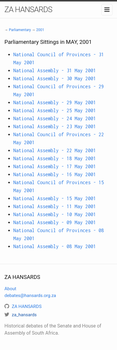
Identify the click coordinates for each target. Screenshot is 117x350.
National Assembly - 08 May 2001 (54, 246)
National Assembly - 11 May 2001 (54, 206)
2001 (40, 30)
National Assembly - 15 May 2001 (54, 198)
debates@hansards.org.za (30, 295)
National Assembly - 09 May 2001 (54, 222)
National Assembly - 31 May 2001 (54, 70)
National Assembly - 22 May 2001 (54, 150)
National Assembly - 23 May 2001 (54, 126)
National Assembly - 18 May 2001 (54, 158)
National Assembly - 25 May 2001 (54, 110)
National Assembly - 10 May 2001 (54, 214)
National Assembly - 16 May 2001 (54, 174)
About (10, 288)
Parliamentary (20, 30)
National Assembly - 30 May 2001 (54, 78)
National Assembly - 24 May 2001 (54, 118)
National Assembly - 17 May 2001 (54, 166)
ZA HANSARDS (28, 9)
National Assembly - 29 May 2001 (54, 102)
